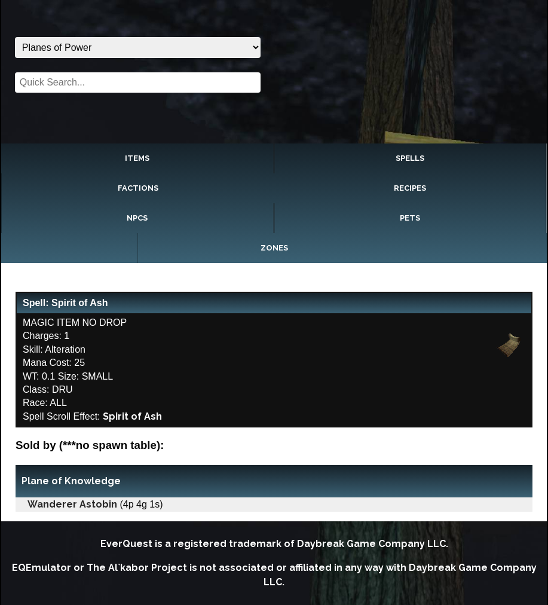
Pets (410, 217)
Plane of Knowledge (71, 481)
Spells (410, 158)
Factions (138, 188)
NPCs (137, 217)
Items (137, 158)
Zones (274, 247)
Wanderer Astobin (72, 504)
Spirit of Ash (132, 416)
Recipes (410, 188)
